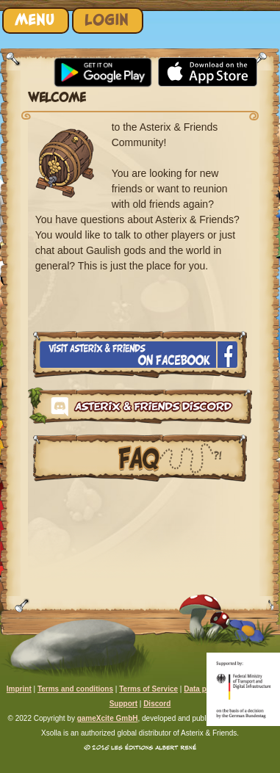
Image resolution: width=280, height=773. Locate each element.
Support (123, 704)
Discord (156, 704)
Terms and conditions (75, 689)
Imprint (19, 689)
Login (107, 20)
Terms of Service (148, 689)
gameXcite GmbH (107, 718)
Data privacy (205, 689)
